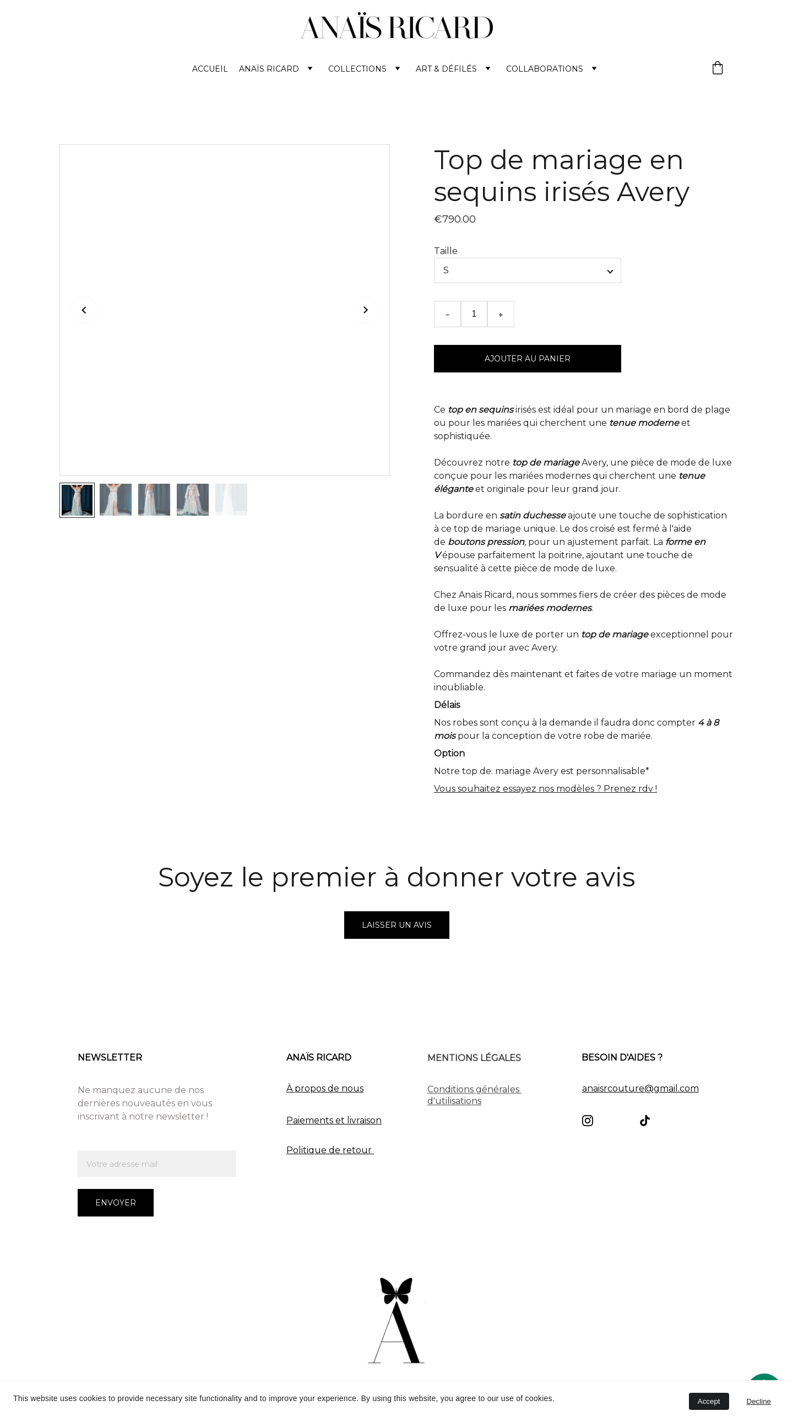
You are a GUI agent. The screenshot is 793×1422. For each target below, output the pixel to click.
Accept (709, 1401)
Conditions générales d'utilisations (474, 1097)
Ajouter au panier (528, 359)
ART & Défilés (446, 69)
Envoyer (115, 1203)
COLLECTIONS (357, 69)
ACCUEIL (210, 69)
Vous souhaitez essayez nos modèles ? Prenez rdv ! (545, 788)
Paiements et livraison (334, 1120)
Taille (446, 251)
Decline (759, 1401)
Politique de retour (330, 1150)
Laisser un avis (397, 925)
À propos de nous (324, 1088)
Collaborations (544, 69)
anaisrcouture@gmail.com (640, 1088)
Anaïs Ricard (269, 69)
